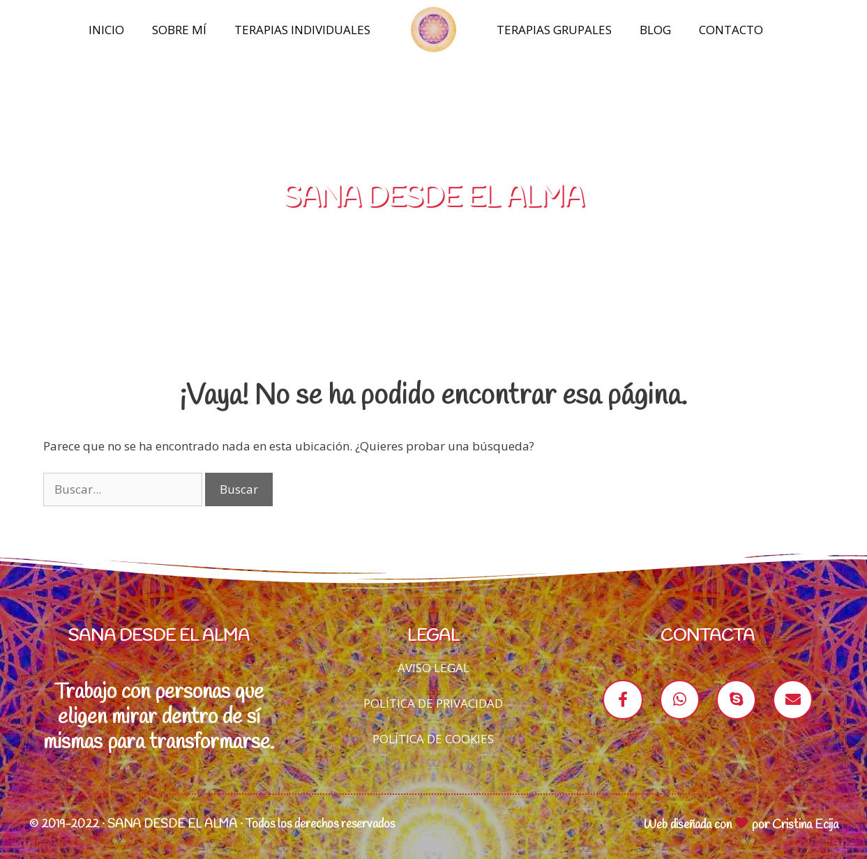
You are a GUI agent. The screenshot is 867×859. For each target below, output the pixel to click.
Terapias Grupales (554, 30)
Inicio (106, 30)
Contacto (731, 30)
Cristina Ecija (805, 824)
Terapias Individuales (302, 30)
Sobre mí (179, 30)
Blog (655, 30)
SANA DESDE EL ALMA (433, 198)
